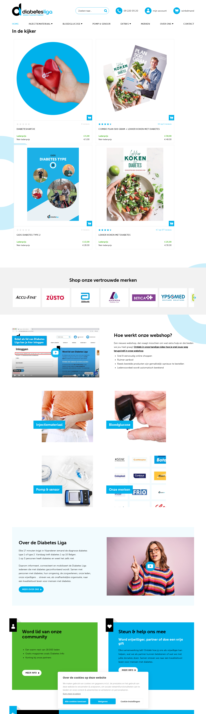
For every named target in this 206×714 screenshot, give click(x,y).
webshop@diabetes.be (99, 656)
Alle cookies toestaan (75, 701)
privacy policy (114, 612)
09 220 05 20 (95, 661)
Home (15, 24)
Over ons (166, 24)
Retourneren (164, 671)
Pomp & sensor (101, 24)
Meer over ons (30, 445)
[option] (27, 157)
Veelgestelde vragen (168, 655)
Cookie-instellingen (130, 701)
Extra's (126, 24)
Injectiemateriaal (40, 24)
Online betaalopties (168, 663)
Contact (188, 24)
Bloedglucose (72, 24)
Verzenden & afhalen (168, 667)
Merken (145, 24)
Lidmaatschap (165, 659)
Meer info (31, 529)
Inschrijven (142, 605)
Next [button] (194, 157)
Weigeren (103, 701)
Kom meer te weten (72, 693)
